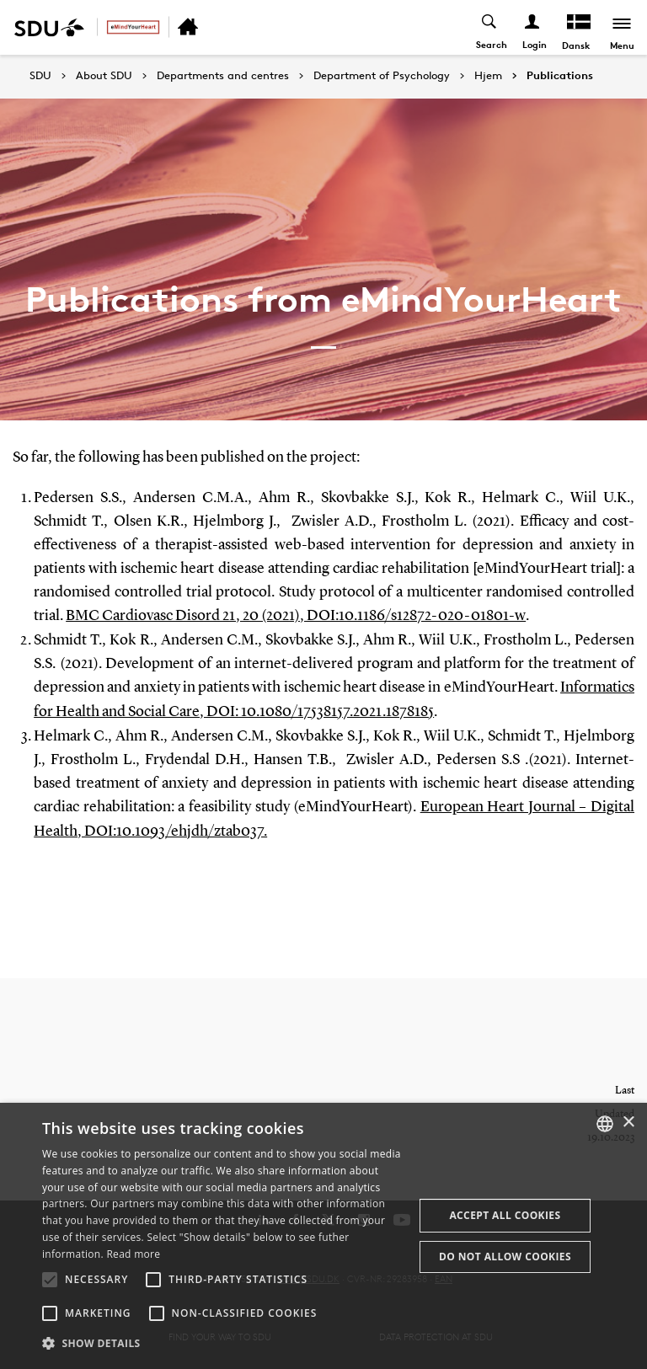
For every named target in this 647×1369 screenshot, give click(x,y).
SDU (40, 75)
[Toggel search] (490, 27)
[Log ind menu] (533, 27)
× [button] (628, 1122)
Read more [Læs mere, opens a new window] (133, 1254)
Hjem (488, 76)
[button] (50, 1280)
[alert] (323, 1236)
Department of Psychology (381, 76)
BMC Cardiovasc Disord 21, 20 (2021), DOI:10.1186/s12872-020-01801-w (295, 615)
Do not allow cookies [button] (505, 1256)
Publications (560, 76)
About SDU (104, 76)
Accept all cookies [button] (504, 1215)
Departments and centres (223, 76)
